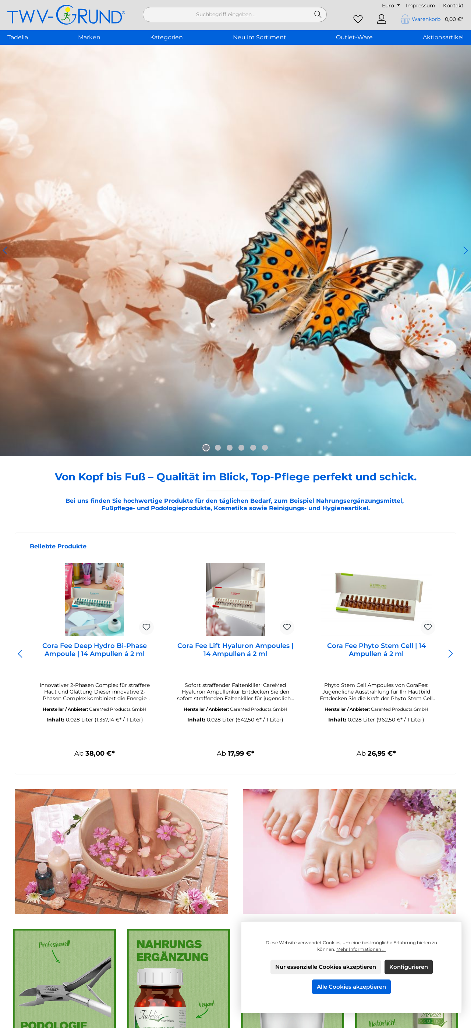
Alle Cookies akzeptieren (351, 986)
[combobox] (226, 14)
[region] (235, 250)
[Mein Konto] (382, 19)
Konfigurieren (408, 966)
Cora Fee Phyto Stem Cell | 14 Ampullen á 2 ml (376, 650)
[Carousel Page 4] (241, 448)
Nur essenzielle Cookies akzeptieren (325, 966)
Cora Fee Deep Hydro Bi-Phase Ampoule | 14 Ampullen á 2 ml (94, 650)
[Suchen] (318, 14)
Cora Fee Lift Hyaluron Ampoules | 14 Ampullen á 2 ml (235, 650)
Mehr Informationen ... (361, 949)
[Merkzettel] (358, 19)
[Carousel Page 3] (230, 448)
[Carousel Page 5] (253, 448)
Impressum (420, 5)
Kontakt (453, 5)
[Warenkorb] (429, 19)
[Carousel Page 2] (218, 448)
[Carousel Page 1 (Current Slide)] (206, 448)
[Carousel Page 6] (265, 448)
